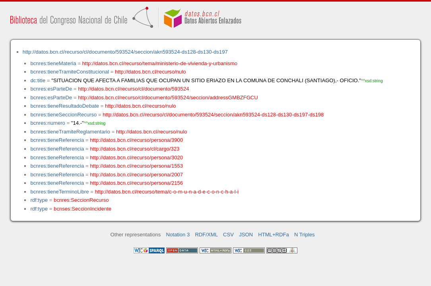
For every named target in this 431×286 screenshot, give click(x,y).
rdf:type (39, 200)
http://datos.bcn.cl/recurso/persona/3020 (136, 157)
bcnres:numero (47, 123)
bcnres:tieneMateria (53, 63)
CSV (228, 235)
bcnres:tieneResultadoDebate (64, 106)
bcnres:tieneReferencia (57, 140)
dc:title (37, 80)
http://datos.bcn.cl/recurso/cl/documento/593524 (133, 89)
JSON (246, 235)
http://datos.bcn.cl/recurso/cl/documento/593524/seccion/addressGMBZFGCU (168, 97)
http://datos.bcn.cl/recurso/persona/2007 (136, 175)
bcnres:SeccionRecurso (81, 200)
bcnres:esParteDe (51, 89)
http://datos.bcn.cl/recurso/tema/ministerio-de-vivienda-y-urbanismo (160, 63)
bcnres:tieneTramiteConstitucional (69, 72)
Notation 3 (178, 235)
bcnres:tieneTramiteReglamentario (70, 132)
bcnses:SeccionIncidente (82, 209)
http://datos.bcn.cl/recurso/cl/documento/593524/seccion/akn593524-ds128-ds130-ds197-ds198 (213, 115)
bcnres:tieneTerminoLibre (59, 192)
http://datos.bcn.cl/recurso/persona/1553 (136, 166)
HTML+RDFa (273, 235)
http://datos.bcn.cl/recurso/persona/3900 (136, 140)
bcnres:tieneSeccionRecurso (63, 115)
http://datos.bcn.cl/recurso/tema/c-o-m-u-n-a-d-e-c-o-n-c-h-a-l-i (167, 192)
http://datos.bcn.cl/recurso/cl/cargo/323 (134, 149)
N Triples (304, 235)
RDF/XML (206, 235)
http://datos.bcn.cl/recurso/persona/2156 (136, 183)
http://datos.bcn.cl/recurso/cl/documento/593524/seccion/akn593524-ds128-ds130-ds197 (125, 52)
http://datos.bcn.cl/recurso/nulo (150, 72)
